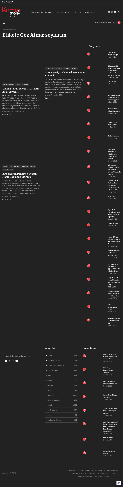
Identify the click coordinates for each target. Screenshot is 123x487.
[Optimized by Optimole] (118, 483)
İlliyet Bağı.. (112, 201)
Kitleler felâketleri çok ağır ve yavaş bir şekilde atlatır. (110, 365)
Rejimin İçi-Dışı (113, 230)
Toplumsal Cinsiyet (63, 12)
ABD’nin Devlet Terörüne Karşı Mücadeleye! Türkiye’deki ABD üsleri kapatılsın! (114, 189)
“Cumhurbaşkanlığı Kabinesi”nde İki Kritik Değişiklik (115, 100)
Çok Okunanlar (8, 85)
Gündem (33, 12)
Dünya (18, 85)
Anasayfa (5, 30)
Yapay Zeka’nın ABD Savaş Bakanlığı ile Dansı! (110, 419)
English (113, 482)
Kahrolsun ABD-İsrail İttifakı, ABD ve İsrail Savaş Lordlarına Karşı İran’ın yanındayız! (110, 435)
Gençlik (73, 12)
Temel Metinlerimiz (84, 485)
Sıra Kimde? (112, 84)
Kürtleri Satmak (113, 138)
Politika (40, 12)
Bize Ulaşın (97, 485)
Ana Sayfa (72, 479)
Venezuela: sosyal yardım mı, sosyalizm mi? (114, 259)
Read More (6, 114)
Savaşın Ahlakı (108, 446)
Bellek (5, 167)
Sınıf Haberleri (49, 12)
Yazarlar (106, 485)
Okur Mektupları (103, 482)
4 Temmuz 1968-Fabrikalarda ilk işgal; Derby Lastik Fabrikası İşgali (114, 275)
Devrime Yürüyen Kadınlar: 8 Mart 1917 (114, 329)
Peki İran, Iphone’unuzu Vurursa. (113, 316)
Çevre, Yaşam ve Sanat (86, 12)
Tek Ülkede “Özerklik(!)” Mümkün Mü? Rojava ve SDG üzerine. (113, 156)
